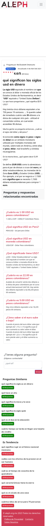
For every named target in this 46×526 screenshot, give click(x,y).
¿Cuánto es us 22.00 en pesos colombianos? (19, 277)
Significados (11, 69)
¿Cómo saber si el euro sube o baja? (22, 319)
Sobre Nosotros (11, 522)
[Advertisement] (23, 33)
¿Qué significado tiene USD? (22, 253)
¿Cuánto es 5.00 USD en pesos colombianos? (20, 302)
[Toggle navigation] (41, 4)
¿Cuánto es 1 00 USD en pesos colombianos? (20, 214)
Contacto (29, 519)
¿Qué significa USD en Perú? (22, 226)
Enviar (38, 372)
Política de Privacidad (13, 519)
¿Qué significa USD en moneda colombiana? (19, 240)
